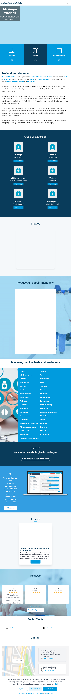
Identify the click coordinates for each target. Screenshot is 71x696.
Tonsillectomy (24, 434)
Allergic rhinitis (45, 397)
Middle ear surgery (26, 375)
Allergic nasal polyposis (28, 427)
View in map (19, 661)
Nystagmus (44, 393)
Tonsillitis (43, 386)
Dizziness (23, 379)
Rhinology (43, 423)
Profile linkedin (15, 628)
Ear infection (44, 434)
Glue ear (43, 431)
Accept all (50, 689)
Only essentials (35, 689)
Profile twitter (51, 628)
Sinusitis (43, 390)
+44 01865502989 (49, 658)
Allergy (42, 420)
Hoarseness (44, 427)
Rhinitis (22, 390)
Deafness (23, 386)
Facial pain (23, 401)
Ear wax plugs (44, 401)
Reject (21, 689)
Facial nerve (24, 408)
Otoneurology (44, 408)
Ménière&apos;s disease (48, 412)
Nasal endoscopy (25, 393)
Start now (10, 508)
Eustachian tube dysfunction (29, 438)
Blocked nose (24, 431)
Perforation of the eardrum (29, 423)
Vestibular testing (46, 405)
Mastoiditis (44, 416)
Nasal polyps (24, 397)
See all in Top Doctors (35, 610)
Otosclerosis (24, 405)
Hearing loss (44, 379)
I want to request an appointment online (35, 459)
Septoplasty (24, 412)
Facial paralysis (25, 382)
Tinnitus (43, 371)
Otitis (42, 382)
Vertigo (42, 375)
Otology (22, 371)
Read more (18, 161)
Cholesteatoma (25, 416)
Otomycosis (24, 420)
